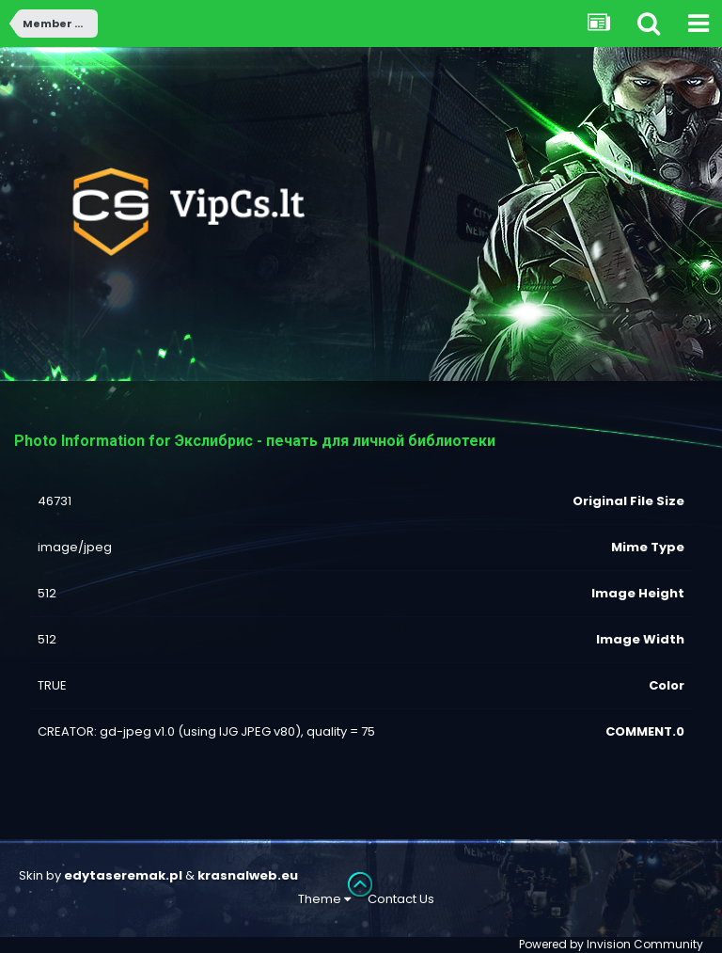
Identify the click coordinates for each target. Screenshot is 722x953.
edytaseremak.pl (123, 875)
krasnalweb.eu (247, 875)
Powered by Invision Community (611, 944)
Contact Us (401, 899)
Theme (324, 899)
